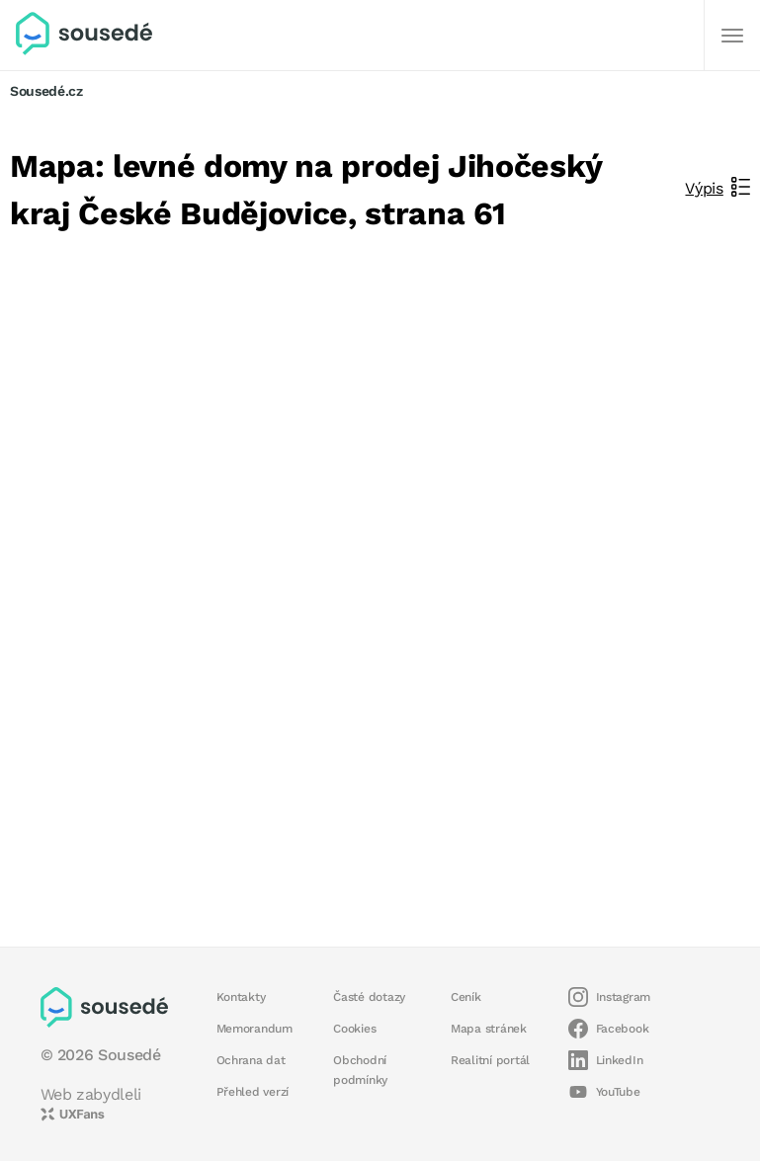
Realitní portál (490, 1060)
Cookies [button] (354, 1029)
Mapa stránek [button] (489, 1029)
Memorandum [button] (254, 1029)
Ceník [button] (466, 997)
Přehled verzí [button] (253, 1092)
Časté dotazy (369, 997)
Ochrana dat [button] (251, 1060)
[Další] (732, 35)
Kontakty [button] (241, 997)
